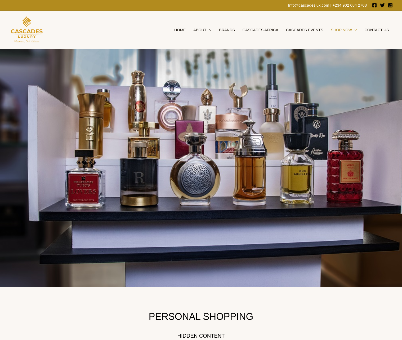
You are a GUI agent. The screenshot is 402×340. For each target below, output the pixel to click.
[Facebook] (374, 5)
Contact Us (376, 30)
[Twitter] (382, 5)
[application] (209, 30)
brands (227, 30)
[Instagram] (390, 5)
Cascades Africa (260, 30)
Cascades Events (304, 30)
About (202, 30)
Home (180, 30)
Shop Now (344, 30)
